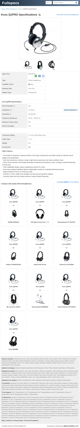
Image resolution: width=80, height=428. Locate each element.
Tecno (43, 373)
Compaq (47, 361)
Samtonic (28, 389)
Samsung (17, 365)
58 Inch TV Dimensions (36, 403)
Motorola (42, 385)
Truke (28, 375)
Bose (10, 361)
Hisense (32, 363)
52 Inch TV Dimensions (71, 401)
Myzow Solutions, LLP (71, 426)
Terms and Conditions (31, 420)
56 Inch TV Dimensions (8, 403)
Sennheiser (41, 361)
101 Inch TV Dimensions (60, 405)
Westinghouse (48, 387)
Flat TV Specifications (16, 394)
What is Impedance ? (70, 110)
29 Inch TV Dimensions (8, 411)
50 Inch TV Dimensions (57, 413)
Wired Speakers (39, 368)
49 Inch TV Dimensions (22, 415)
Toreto (19, 363)
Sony (32, 359)
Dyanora (57, 361)
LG (68, 363)
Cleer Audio (42, 375)
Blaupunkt (27, 361)
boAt (8, 363)
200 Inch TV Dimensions (18, 397)
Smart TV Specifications (57, 392)
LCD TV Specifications (31, 392)
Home (3, 9)
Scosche (73, 359)
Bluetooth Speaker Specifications (25, 368)
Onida (4, 385)
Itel (31, 387)
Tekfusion (71, 371)
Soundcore (5, 361)
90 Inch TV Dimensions (44, 417)
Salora (76, 383)
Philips (27, 363)
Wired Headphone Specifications (41, 380)
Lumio (61, 389)
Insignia (41, 387)
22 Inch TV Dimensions (58, 407)
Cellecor (66, 361)
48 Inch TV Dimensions (71, 413)
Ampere (56, 359)
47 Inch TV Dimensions (43, 409)
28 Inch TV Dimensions (15, 413)
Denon (65, 371)
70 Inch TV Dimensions (32, 397)
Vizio (51, 359)
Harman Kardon (72, 373)
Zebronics (34, 361)
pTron (71, 363)
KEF (60, 359)
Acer (54, 387)
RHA (24, 375)
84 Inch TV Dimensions (50, 415)
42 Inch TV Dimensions (29, 409)
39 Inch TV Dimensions (29, 413)
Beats (76, 371)
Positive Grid (66, 359)
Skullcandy (5, 365)
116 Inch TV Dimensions (16, 407)
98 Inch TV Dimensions (57, 401)
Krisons (72, 361)
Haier (47, 383)
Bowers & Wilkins (52, 363)
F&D (17, 361)
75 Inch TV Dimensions (44, 407)
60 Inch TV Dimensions (60, 397)
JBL (14, 361)
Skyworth (26, 387)
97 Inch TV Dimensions (30, 417)
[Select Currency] (49, 2)
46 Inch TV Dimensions (15, 409)
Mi (9, 365)
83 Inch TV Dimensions (22, 403)
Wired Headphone (11, 9)
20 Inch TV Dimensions (8, 415)
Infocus (71, 383)
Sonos (24, 359)
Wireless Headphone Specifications (61, 380)
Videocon (65, 383)
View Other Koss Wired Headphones (68, 14)
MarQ (47, 373)
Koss (20, 9)
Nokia (56, 373)
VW (24, 389)
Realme (35, 373)
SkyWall (72, 387)
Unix (12, 365)
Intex (51, 383)
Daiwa (16, 387)
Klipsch (20, 373)
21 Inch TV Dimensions (71, 409)
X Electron (19, 389)
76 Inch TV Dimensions (32, 405)
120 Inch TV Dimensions (30, 399)
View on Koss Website (68, 182)
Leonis (48, 389)
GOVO (59, 363)
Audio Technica (20, 371)
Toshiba (33, 383)
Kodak (68, 385)
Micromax (42, 383)
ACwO (64, 363)
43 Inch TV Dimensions (50, 411)
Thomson (36, 385)
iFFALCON (74, 385)
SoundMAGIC (48, 371)
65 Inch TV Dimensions (46, 397)
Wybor (21, 387)
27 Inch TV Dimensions (30, 407)
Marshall (36, 359)
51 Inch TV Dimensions (36, 411)
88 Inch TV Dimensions (36, 415)
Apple (37, 363)
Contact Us (9, 420)
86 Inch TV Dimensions (29, 401)
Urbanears (14, 373)
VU (29, 383)
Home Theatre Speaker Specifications (55, 368)
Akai (57, 389)
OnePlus (29, 373)
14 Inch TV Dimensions (43, 413)
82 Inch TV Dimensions (43, 401)
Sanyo (7, 387)
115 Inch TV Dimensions (65, 403)
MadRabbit (13, 363)
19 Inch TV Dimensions (64, 415)
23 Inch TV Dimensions (64, 411)
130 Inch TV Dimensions (51, 403)
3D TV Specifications (44, 392)
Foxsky (4, 363)
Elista (52, 361)
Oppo (51, 373)
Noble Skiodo (10, 385)
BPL (37, 383)
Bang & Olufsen (44, 359)
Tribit (28, 359)
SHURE (36, 375)
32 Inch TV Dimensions (15, 399)
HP (75, 375)
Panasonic (5, 375)
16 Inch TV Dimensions (58, 399)
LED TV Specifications (18, 392)
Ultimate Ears (17, 359)
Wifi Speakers (71, 368)
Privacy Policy (18, 420)
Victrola (21, 361)
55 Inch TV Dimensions (57, 409)
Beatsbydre (43, 363)
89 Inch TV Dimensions (46, 405)
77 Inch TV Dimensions (15, 401)
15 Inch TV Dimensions (22, 411)
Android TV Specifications (30, 394)
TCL (23, 363)
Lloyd (55, 383)
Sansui (60, 383)
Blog (3, 420)
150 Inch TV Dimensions (18, 405)
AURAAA (59, 387)
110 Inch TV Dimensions (16, 417)
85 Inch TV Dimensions (44, 399)
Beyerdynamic (6, 373)
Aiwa (62, 361)
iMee (7, 389)
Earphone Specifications (24, 380)
